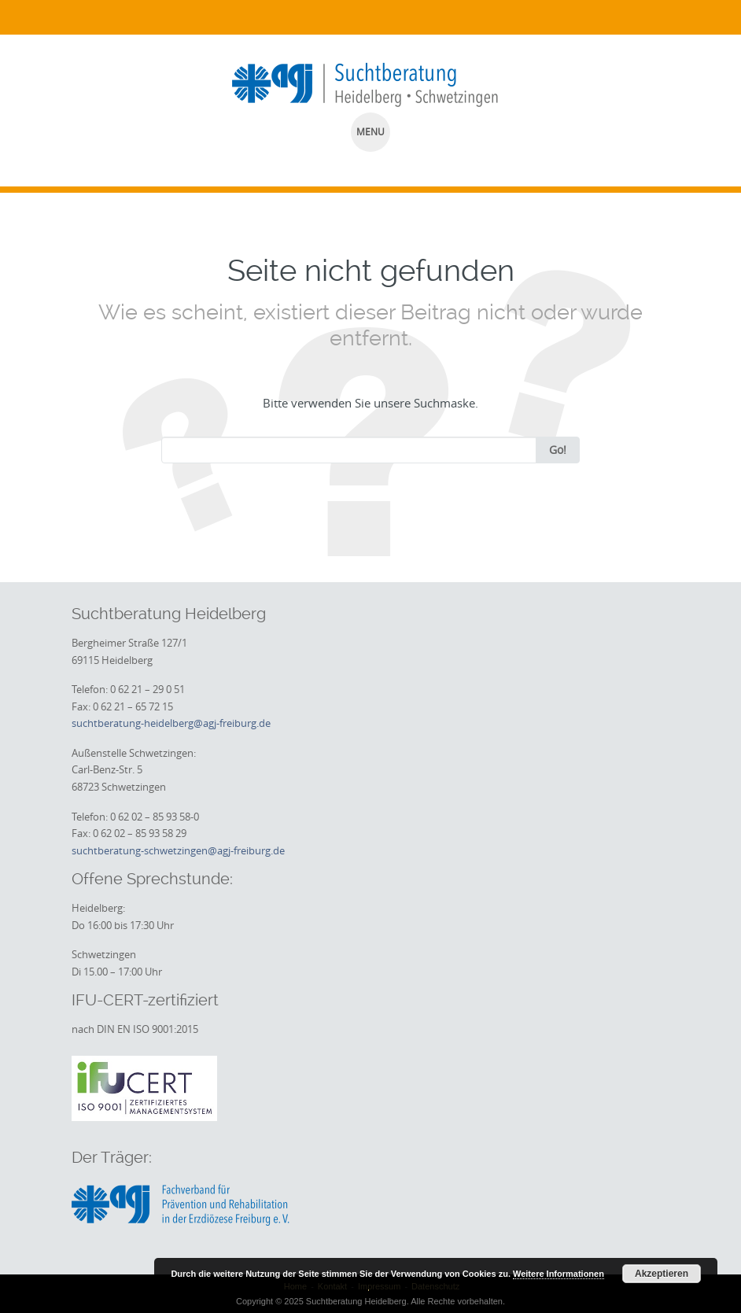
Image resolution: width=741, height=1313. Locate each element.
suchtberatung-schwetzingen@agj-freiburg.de (178, 850)
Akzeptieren (661, 1273)
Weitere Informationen (558, 1273)
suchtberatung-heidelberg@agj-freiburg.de (171, 723)
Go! (557, 449)
